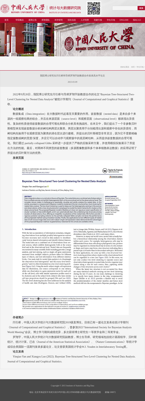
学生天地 (111, 20)
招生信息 (72, 20)
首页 (6, 20)
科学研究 (59, 20)
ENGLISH (124, 20)
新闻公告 (33, 20)
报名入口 (137, 20)
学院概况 (20, 20)
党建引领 (98, 20)
